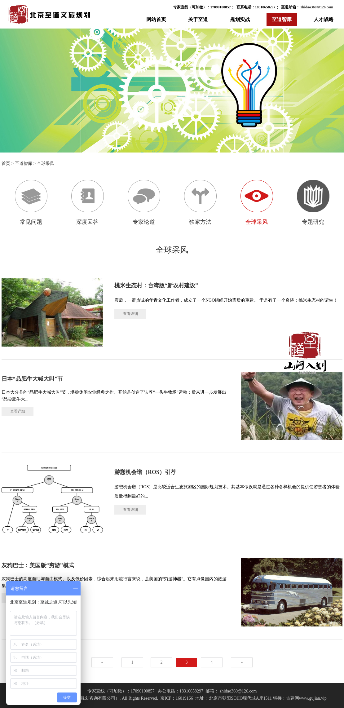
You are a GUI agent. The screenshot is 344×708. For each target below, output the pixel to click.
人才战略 (323, 19)
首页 (6, 163)
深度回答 (87, 202)
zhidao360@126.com (316, 7)
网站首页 (156, 19)
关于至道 (198, 19)
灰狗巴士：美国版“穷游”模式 (38, 565)
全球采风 (45, 163)
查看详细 (130, 314)
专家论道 (144, 202)
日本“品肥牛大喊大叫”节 (32, 379)
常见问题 (31, 202)
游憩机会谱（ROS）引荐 (145, 472)
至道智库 (282, 19)
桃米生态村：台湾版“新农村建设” (156, 285)
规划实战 (240, 19)
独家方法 (200, 202)
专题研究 (313, 202)
